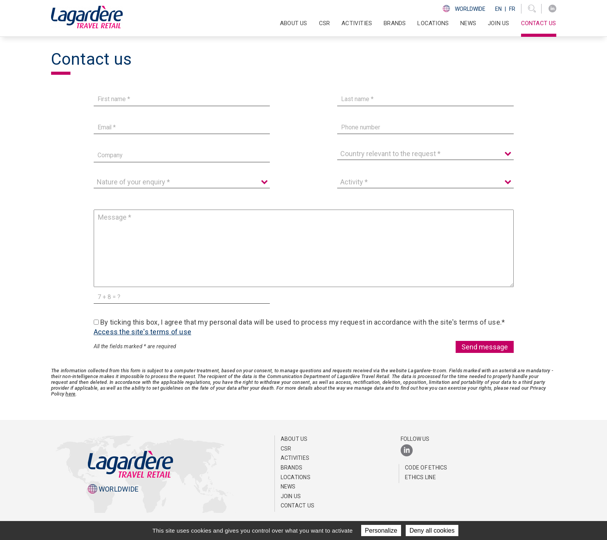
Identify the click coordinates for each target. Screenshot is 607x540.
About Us (294, 439)
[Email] (182, 127)
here (70, 394)
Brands (395, 23)
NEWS (468, 23)
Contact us (538, 23)
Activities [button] (356, 23)
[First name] (182, 99)
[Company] (182, 155)
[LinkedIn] (552, 9)
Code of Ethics (426, 467)
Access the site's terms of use (143, 332)
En (498, 9)
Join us (498, 23)
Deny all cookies (432, 530)
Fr (512, 9)
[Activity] (425, 182)
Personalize (381, 530)
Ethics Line (420, 477)
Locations (433, 23)
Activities (295, 458)
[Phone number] (425, 127)
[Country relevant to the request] (425, 154)
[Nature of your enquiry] (182, 182)
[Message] (304, 248)
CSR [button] (324, 23)
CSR (286, 448)
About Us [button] (293, 23)
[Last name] (425, 99)
